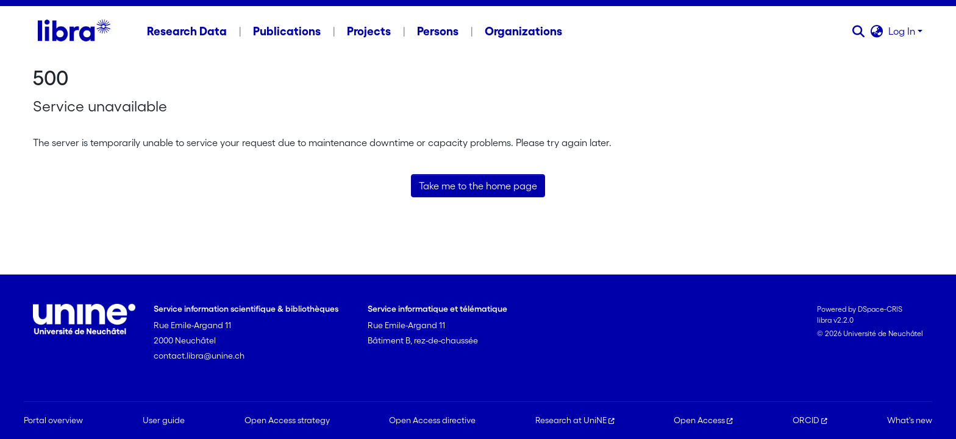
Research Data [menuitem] (187, 31)
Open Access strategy (287, 420)
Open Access (703, 420)
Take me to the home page (478, 185)
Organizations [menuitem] (523, 31)
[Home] (74, 31)
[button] (858, 31)
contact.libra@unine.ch (199, 355)
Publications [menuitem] (287, 31)
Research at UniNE (575, 420)
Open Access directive (432, 420)
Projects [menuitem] (369, 31)
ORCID (810, 420)
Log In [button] (903, 31)
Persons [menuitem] (437, 31)
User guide (164, 420)
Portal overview (53, 420)
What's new (909, 420)
